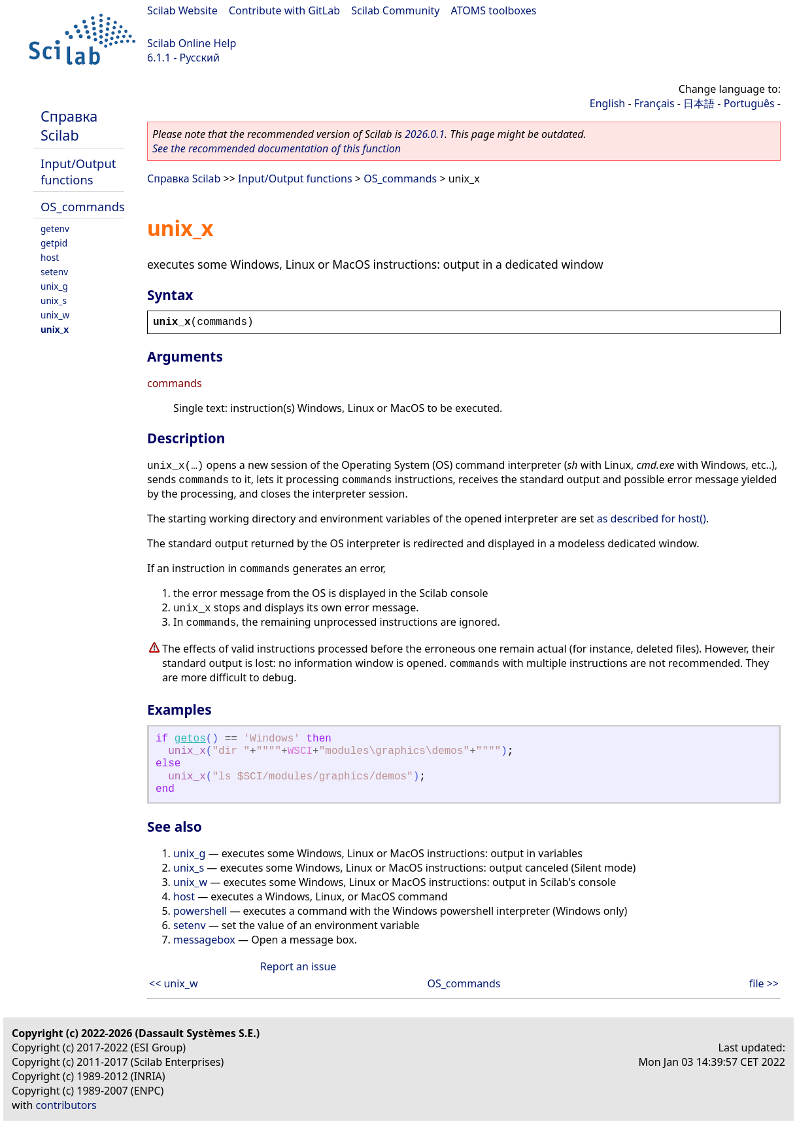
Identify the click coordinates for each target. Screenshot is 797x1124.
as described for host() (651, 518)
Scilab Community (395, 10)
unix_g (54, 286)
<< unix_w (173, 983)
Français (654, 103)
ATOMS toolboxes (494, 10)
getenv (55, 228)
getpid (54, 243)
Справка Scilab (69, 126)
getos (190, 739)
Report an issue (298, 966)
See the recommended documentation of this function (276, 148)
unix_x (55, 329)
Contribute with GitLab (284, 10)
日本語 (699, 103)
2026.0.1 (425, 134)
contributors (66, 1105)
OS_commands (83, 206)
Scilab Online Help (191, 43)
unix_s (54, 300)
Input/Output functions (78, 171)
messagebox (204, 939)
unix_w (55, 315)
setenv (54, 271)
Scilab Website (182, 10)
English (607, 103)
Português (749, 103)
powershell (200, 911)
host (50, 257)
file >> (764, 983)
